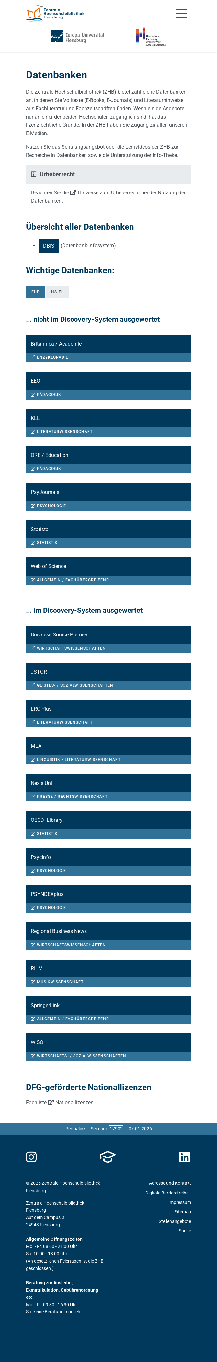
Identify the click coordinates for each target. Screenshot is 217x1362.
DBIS (48, 246)
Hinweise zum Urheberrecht (109, 193)
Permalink (75, 1128)
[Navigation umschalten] (181, 13)
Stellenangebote (175, 1221)
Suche (185, 1230)
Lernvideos (137, 147)
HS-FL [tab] (57, 292)
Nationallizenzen (74, 1103)
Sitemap (183, 1211)
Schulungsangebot (83, 147)
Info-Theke (165, 155)
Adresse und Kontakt (170, 1183)
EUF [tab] (35, 292)
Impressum (179, 1202)
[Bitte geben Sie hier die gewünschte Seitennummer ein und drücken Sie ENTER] (116, 1128)
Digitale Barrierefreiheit (168, 1192)
